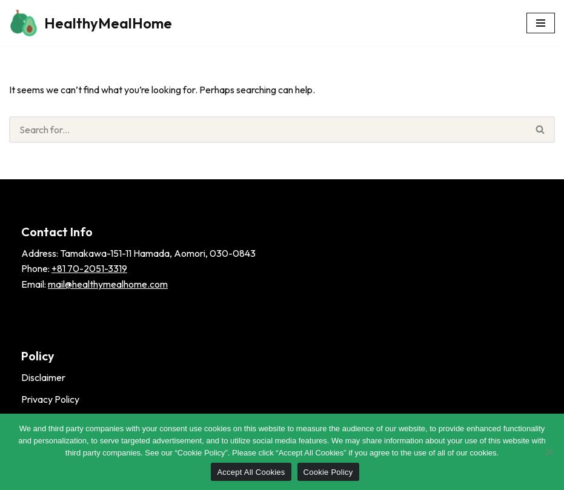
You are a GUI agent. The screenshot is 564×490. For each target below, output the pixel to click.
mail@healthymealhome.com (108, 284)
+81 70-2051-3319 (89, 268)
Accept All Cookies (251, 472)
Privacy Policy (50, 399)
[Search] (267, 129)
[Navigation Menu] (540, 23)
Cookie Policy (328, 472)
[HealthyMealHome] (90, 23)
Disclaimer (43, 377)
